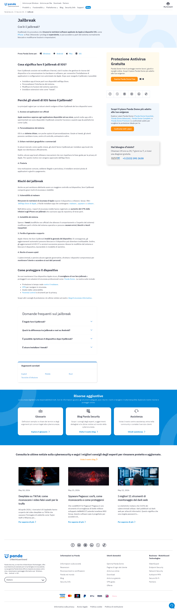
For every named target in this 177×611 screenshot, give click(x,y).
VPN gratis (111, 581)
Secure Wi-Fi (154, 577)
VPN (24, 287)
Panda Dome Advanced (120, 118)
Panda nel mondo (67, 574)
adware (81, 203)
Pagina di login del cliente (117, 567)
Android (59, 53)
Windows (46, 53)
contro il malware (51, 284)
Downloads (57, 3)
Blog (61, 7)
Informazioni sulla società (70, 563)
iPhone (20, 35)
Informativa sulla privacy (64, 606)
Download (111, 574)
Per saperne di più (26, 521)
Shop (88, 7)
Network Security (156, 570)
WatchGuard (154, 563)
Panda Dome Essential (143, 116)
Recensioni (64, 567)
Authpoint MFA (155, 574)
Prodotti (26, 7)
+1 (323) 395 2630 (133, 158)
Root (72, 374)
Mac (69, 53)
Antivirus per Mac (46, 3)
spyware (72, 203)
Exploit (25, 374)
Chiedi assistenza (136, 431)
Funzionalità (38, 7)
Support (80, 7)
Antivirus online (113, 570)
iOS (78, 53)
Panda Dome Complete (140, 118)
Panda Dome (69, 279)
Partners (66, 3)
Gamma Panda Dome (115, 563)
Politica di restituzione (114, 606)
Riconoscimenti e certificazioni (72, 570)
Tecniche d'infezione (30, 377)
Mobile (48, 374)
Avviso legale (82, 606)
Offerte (109, 585)
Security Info (70, 7)
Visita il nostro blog (88, 431)
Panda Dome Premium (120, 121)
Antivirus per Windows (30, 3)
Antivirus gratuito (113, 577)
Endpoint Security (156, 567)
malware (65, 203)
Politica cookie (96, 606)
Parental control (28, 292)
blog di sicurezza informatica (79, 298)
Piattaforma (52, 7)
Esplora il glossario (40, 431)
